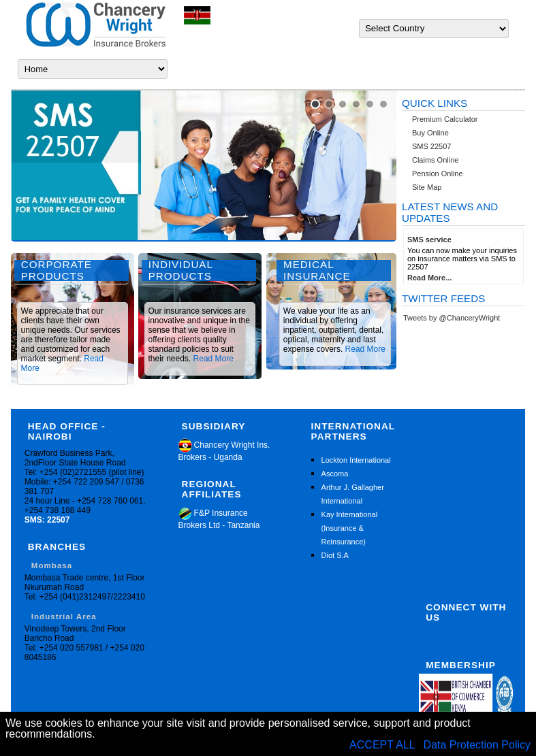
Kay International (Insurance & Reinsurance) (349, 528)
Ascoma (335, 474)
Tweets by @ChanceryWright (451, 318)
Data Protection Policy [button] (477, 745)
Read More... (429, 278)
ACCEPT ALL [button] (383, 745)
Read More (213, 358)
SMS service (429, 239)
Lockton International (356, 460)
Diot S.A (335, 555)
